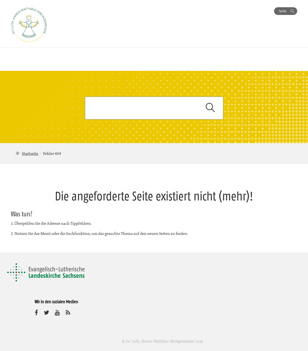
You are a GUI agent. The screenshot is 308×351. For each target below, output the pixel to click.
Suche (282, 11)
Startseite (30, 153)
